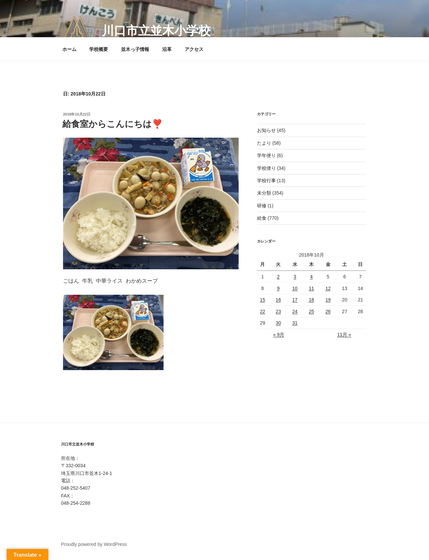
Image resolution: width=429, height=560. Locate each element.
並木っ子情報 (135, 49)
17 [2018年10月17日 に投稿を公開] (295, 299)
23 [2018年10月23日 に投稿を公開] (278, 311)
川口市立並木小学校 (156, 31)
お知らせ (266, 130)
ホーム (69, 49)
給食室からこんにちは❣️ (112, 124)
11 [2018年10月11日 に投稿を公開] (311, 288)
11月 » (344, 334)
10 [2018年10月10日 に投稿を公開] (295, 288)
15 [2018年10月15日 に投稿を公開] (262, 299)
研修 (261, 205)
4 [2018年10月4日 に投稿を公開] (311, 276)
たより (264, 143)
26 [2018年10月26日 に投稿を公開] (328, 311)
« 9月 (278, 334)
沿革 (167, 49)
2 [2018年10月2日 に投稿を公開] (278, 276)
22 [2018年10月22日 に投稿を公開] (262, 311)
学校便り (266, 168)
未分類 (264, 193)
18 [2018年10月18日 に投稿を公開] (311, 299)
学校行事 (266, 180)
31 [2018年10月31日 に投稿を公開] (295, 323)
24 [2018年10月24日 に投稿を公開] (295, 311)
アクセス (194, 49)
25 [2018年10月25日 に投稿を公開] (311, 311)
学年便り (266, 155)
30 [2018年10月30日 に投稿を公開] (278, 323)
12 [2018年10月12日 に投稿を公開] (328, 288)
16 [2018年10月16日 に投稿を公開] (278, 299)
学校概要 (98, 49)
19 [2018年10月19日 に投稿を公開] (328, 299)
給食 (261, 218)
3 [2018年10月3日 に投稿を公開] (295, 276)
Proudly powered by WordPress (94, 544)
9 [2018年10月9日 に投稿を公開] (278, 288)
